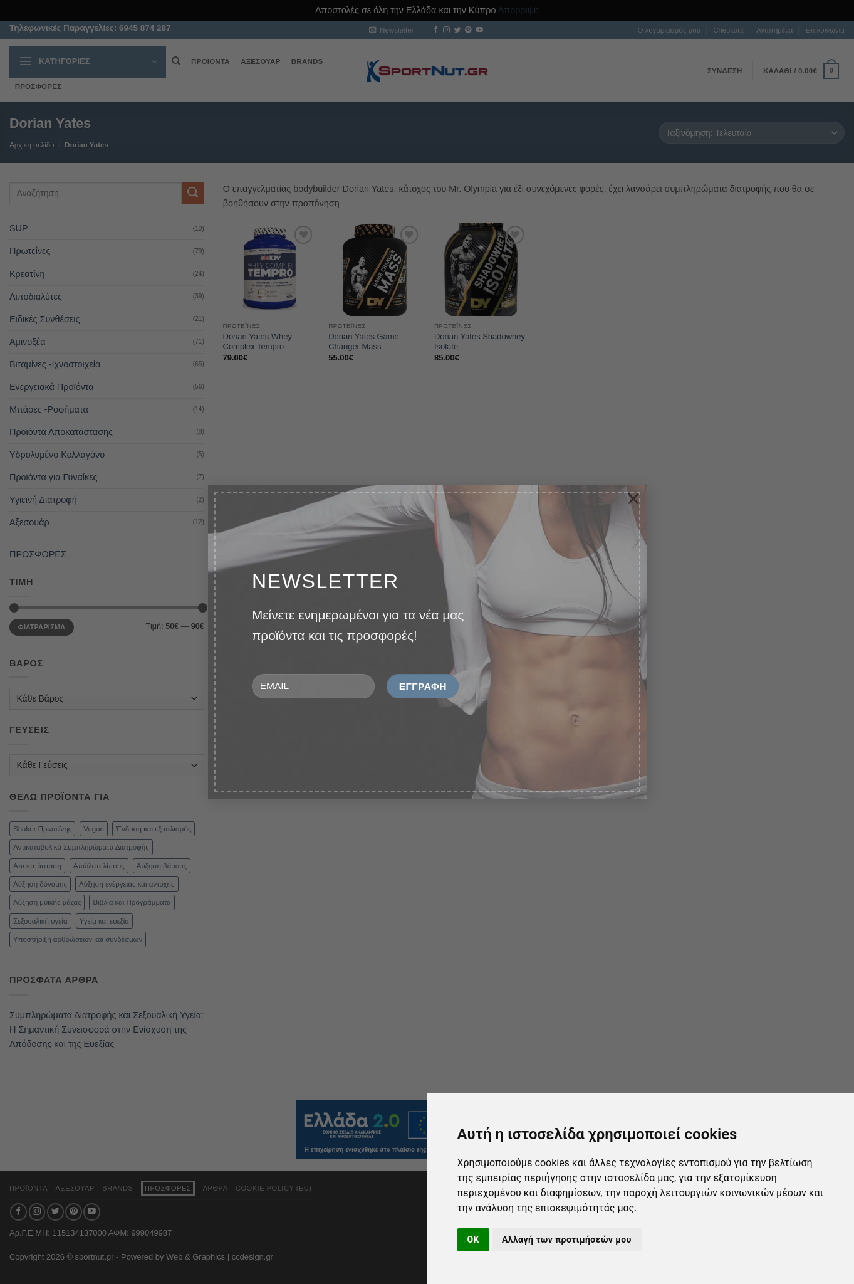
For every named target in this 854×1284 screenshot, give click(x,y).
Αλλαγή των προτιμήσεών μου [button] (567, 1239)
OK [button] (473, 1239)
